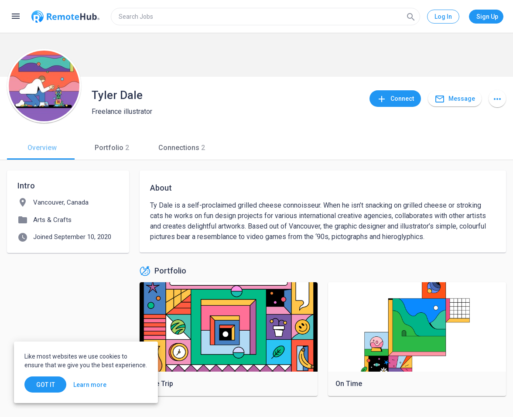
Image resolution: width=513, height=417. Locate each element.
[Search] (411, 16)
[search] (265, 16)
